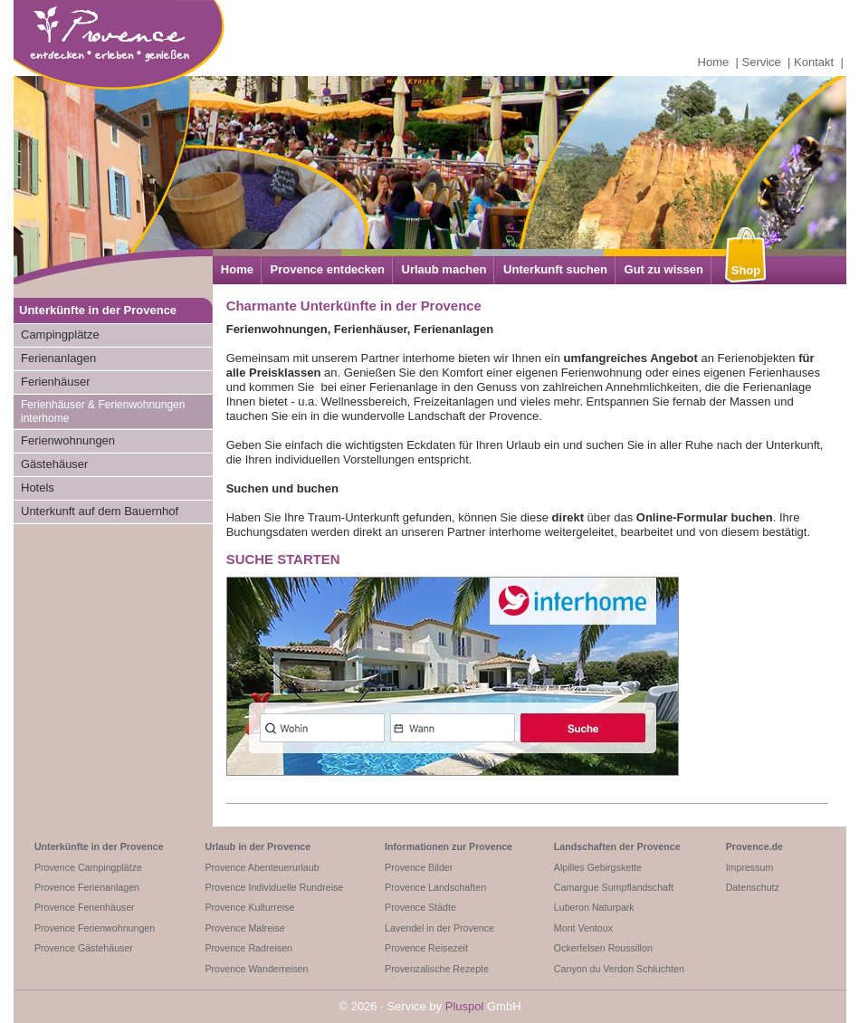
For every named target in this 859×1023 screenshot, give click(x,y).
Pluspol (464, 1006)
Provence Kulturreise (249, 907)
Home (714, 62)
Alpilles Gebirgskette (598, 867)
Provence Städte (420, 907)
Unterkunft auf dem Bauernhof (99, 511)
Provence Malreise (244, 928)
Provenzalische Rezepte (437, 968)
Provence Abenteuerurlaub (262, 867)
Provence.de (754, 846)
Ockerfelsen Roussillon (603, 947)
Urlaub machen (444, 269)
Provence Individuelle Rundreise (274, 887)
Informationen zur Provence (448, 846)
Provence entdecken (328, 269)
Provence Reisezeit (426, 947)
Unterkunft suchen (555, 269)
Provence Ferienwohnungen (94, 928)
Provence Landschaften (435, 887)
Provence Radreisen (248, 947)
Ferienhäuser (56, 381)
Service (761, 62)
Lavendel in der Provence (439, 928)
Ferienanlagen (58, 358)
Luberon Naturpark (594, 907)
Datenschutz (752, 887)
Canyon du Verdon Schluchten (619, 968)
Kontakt (814, 62)
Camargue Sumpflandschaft (613, 887)
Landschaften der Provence (617, 846)
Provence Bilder (419, 867)
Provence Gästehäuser (83, 947)
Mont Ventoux (583, 928)
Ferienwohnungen (68, 440)
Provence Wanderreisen (256, 968)
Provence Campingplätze (88, 867)
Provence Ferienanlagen (86, 887)
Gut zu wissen (664, 269)
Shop (746, 270)
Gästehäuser (54, 464)
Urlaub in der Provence (257, 846)
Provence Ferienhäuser (84, 907)
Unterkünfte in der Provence (99, 846)
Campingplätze (60, 334)
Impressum (750, 867)
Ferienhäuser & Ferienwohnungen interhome (103, 411)
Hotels (37, 487)
